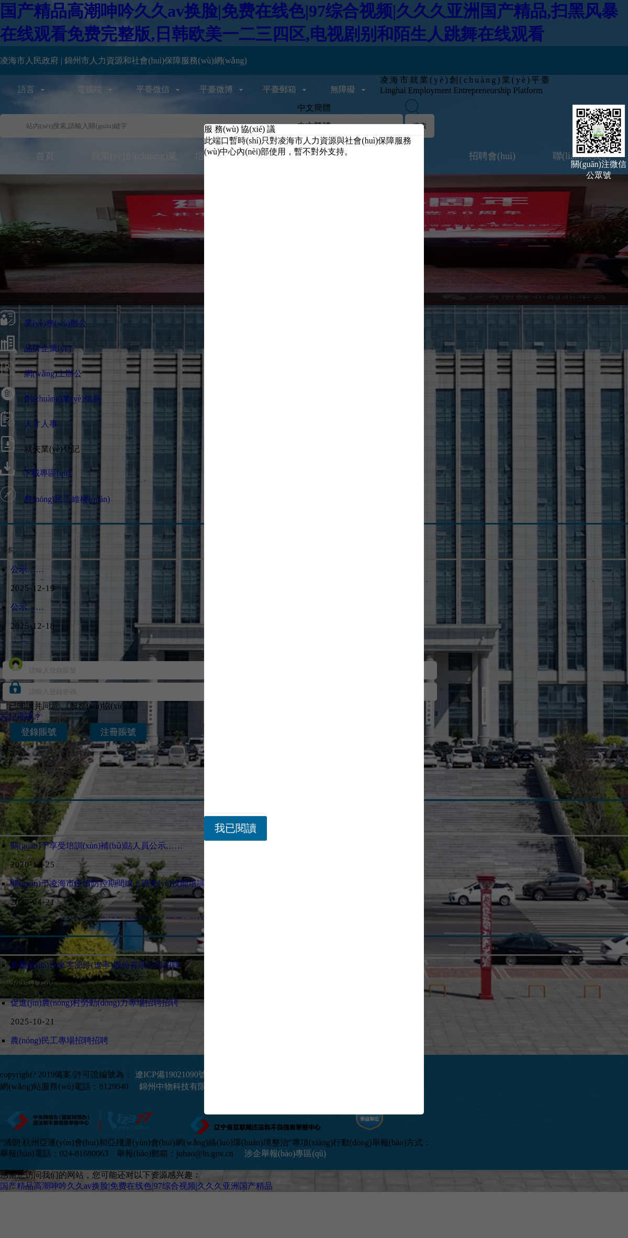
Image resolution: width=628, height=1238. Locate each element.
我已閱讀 (235, 828)
